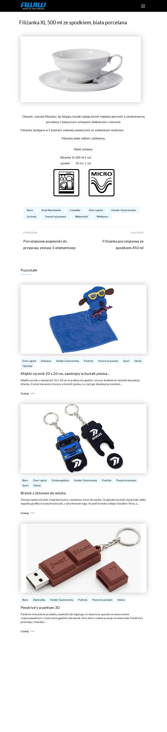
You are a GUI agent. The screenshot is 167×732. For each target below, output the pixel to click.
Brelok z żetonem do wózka (43, 493)
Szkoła (137, 360)
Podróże (88, 360)
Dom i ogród (96, 210)
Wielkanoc (102, 216)
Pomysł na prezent (55, 216)
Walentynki (81, 216)
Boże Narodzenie (51, 210)
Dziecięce (46, 360)
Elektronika (39, 599)
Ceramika (75, 210)
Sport (126, 360)
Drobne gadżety (60, 480)
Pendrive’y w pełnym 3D (40, 607)
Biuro (30, 210)
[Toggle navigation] (143, 6)
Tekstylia (27, 366)
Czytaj (24, 393)
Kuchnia (31, 216)
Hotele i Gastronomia (123, 210)
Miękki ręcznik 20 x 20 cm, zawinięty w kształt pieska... (65, 373)
